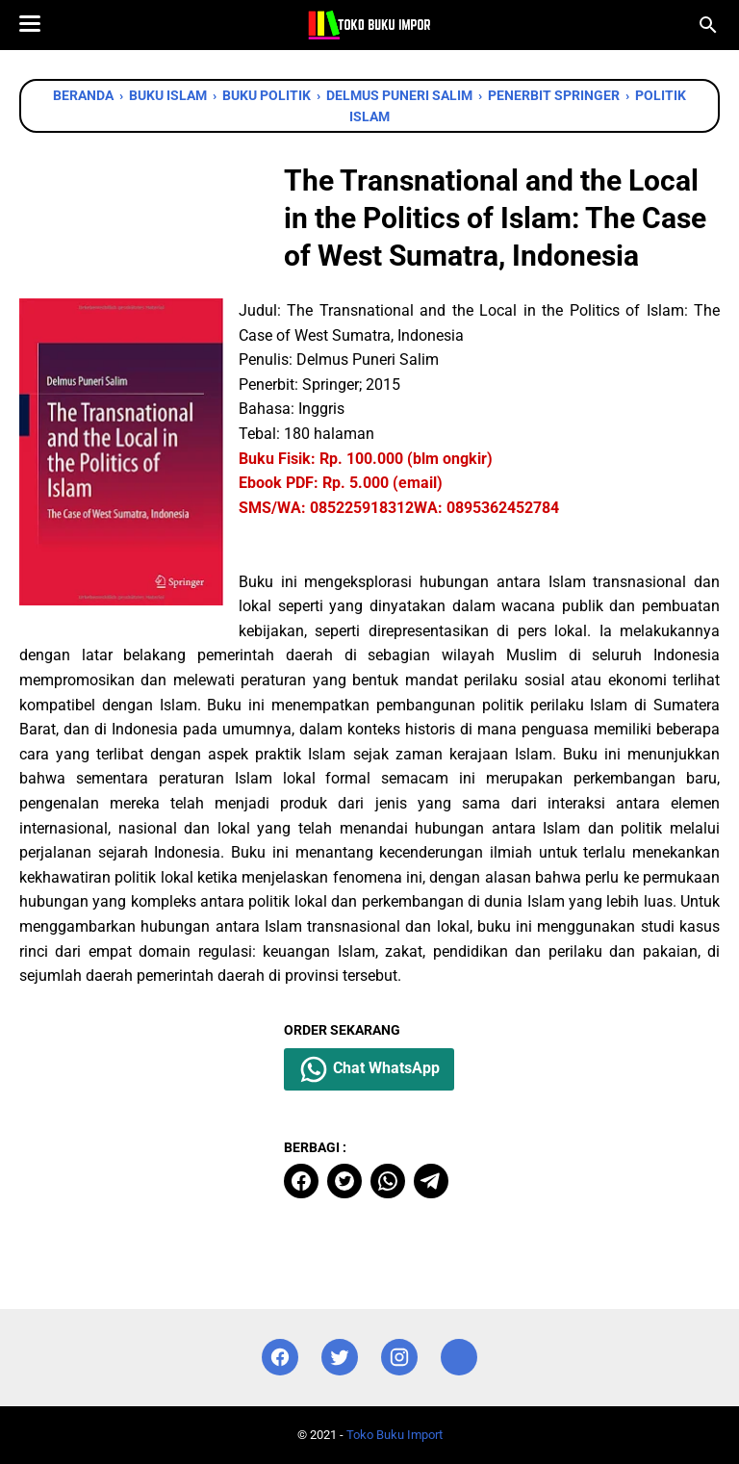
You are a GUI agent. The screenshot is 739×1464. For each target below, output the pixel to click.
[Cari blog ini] (708, 25)
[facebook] (301, 1181)
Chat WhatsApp (369, 1069)
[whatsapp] (387, 1181)
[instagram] (399, 1357)
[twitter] (344, 1181)
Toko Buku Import (394, 1434)
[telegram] (431, 1181)
